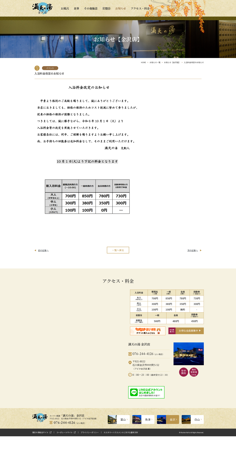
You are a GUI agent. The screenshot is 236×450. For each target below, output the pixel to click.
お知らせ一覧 (155, 62)
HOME (143, 62)
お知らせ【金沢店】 (172, 62)
